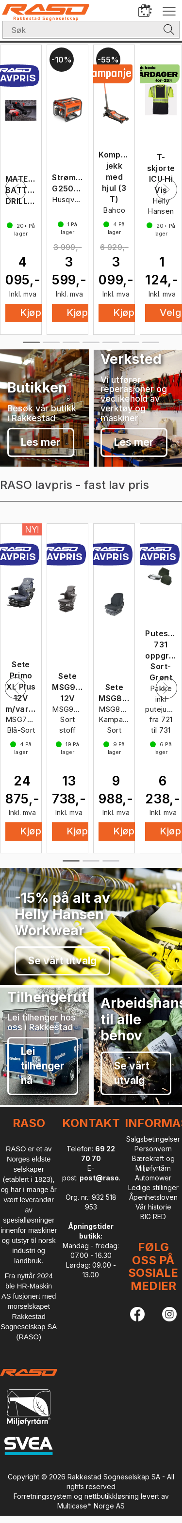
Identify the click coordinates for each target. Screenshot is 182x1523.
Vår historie (153, 1207)
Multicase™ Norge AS (91, 1506)
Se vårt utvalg (62, 961)
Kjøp (77, 312)
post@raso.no (105, 1178)
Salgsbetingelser (153, 1139)
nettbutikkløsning (111, 1496)
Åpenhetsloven (153, 1197)
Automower (153, 1178)
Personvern (153, 1149)
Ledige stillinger (153, 1187)
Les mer (41, 442)
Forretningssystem (43, 1496)
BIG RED (153, 1216)
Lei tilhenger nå (43, 1065)
